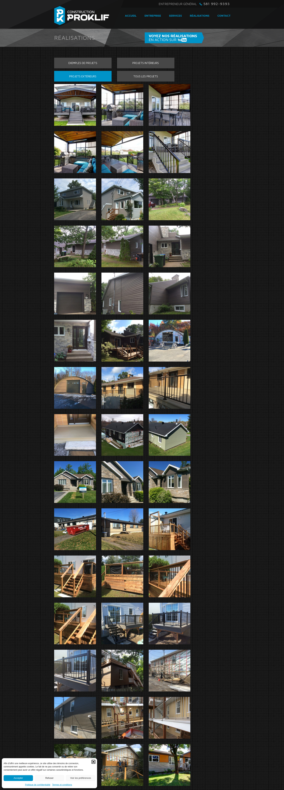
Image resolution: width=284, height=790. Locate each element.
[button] (93, 762)
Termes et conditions (62, 784)
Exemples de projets (74, 67)
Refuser (49, 778)
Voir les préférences (80, 778)
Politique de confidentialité (37, 784)
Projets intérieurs (119, 67)
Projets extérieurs (164, 67)
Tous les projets (210, 67)
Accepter (18, 778)
